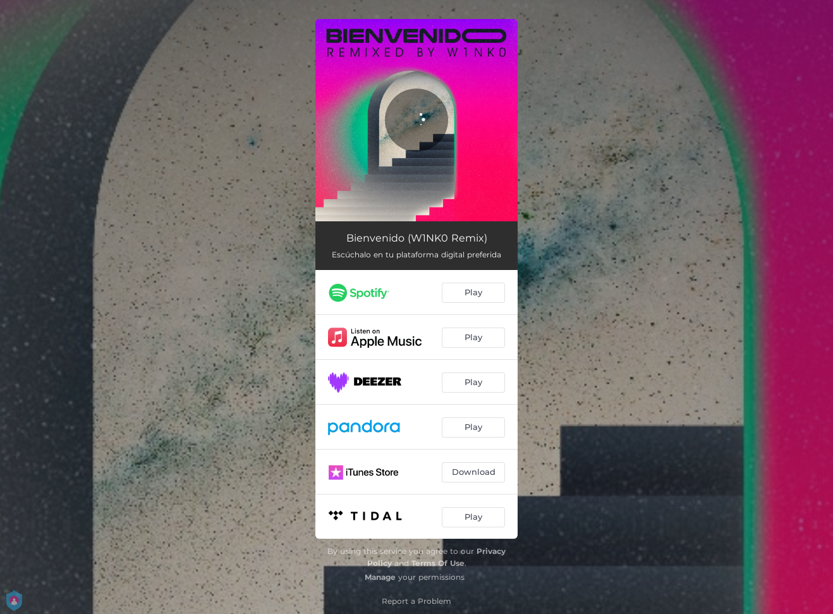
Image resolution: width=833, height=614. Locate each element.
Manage (380, 577)
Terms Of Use (438, 563)
